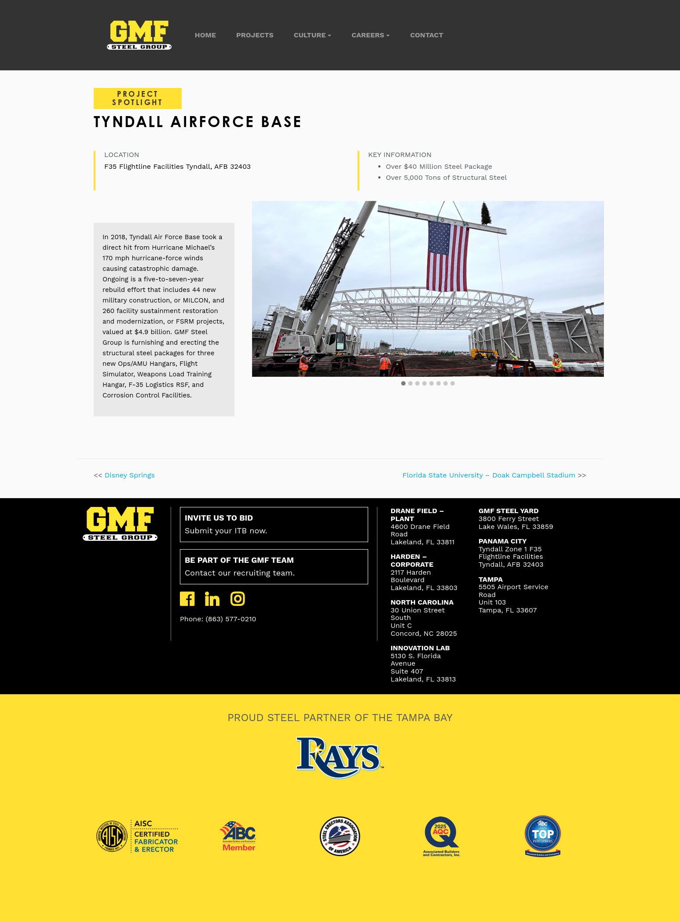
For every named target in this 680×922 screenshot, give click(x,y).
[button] (403, 383)
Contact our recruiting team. (240, 566)
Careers (367, 35)
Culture (310, 35)
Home (205, 35)
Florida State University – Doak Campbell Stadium (490, 475)
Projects (255, 35)
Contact (426, 35)
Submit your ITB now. (226, 524)
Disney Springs (130, 475)
